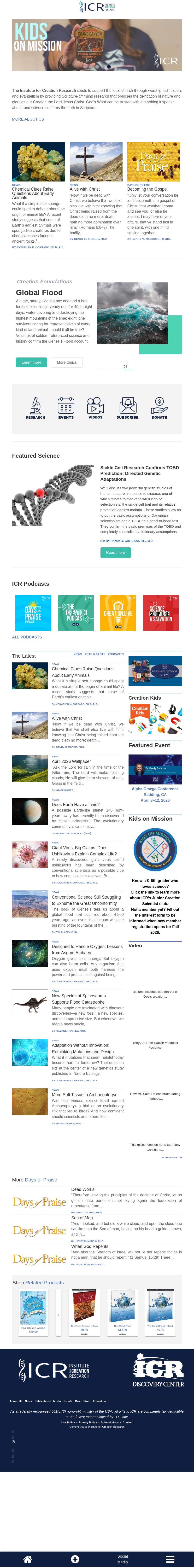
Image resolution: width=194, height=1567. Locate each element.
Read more (115, 552)
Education (99, 1401)
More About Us (28, 119)
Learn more (31, 362)
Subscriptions (110, 1422)
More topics (67, 362)
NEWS (16, 185)
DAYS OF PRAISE (138, 185)
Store (86, 1401)
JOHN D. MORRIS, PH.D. (89, 1212)
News (28, 1401)
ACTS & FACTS (94, 654)
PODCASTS (116, 654)
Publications (43, 1401)
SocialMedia (122, 1559)
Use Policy (68, 1422)
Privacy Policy (88, 1422)
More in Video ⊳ (172, 1157)
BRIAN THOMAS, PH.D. (69, 1123)
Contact (128, 1422)
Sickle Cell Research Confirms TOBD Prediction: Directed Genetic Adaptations (139, 473)
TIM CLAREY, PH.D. (66, 932)
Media (57, 1401)
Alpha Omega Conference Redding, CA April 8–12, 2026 (155, 794)
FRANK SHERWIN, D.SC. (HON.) (73, 833)
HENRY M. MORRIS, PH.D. (70, 747)
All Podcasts (27, 637)
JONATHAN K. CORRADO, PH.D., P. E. (77, 704)
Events (68, 1401)
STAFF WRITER (64, 790)
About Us (16, 1401)
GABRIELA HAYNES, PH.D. (71, 1030)
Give (78, 1401)
